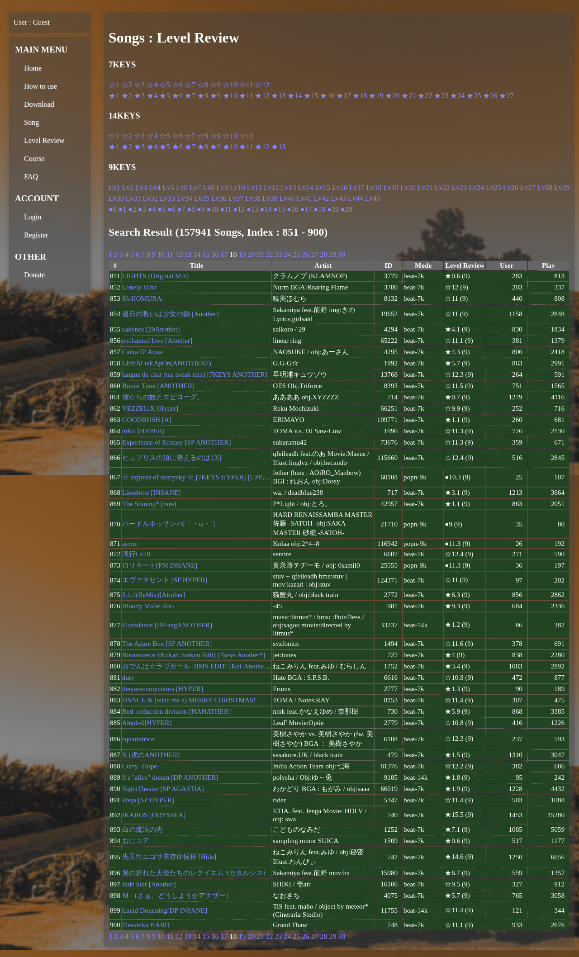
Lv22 (442, 187)
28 (323, 254)
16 (214, 254)
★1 (114, 95)
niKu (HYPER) (143, 431)
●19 (333, 209)
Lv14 (305, 187)
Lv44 (355, 198)
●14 (266, 209)
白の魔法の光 (142, 829)
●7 (181, 209)
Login (32, 217)
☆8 (202, 85)
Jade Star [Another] (149, 884)
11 (169, 254)
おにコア (135, 840)
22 (269, 254)
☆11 (246, 85)
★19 (376, 95)
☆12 (262, 85)
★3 (139, 95)
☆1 (114, 85)
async (130, 543)
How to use (40, 86)
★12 (262, 95)
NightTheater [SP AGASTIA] (163, 788)
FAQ (31, 176)
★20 (392, 95)
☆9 (215, 85)
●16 (293, 209)
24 (287, 254)
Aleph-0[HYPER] (147, 722)
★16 (327, 95)
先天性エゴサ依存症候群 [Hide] (169, 856)
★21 (408, 95)
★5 (164, 95)
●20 (346, 209)
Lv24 (476, 187)
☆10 (230, 85)
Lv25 (493, 187)
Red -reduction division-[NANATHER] (176, 711)
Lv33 (167, 198)
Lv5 (168, 187)
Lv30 (116, 198)
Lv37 (235, 198)
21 (260, 254)
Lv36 (219, 198)
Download (39, 104)
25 (296, 254)
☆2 (126, 85)
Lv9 (222, 187)
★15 (311, 95)
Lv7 (195, 187)
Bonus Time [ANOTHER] (158, 385)
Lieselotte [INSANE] (151, 492)
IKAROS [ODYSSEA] (154, 815)
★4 (152, 95)
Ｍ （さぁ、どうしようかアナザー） (177, 895)
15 (205, 254)
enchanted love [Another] (157, 340)
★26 (490, 95)
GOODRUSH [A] (146, 419)
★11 (246, 95)
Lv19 (391, 187)
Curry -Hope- (140, 766)
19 (242, 254)
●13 (252, 209)
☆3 (139, 85)
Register (36, 235)
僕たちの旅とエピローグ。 (163, 397)
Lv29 (562, 187)
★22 (425, 95)
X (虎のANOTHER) (151, 754)
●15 (279, 209)
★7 (190, 95)
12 (178, 254)
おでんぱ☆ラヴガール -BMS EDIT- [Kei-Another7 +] (200, 666)
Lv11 (254, 187)
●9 (201, 209)
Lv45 (372, 198)
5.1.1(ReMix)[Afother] (153, 594)
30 (341, 254)
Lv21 (425, 187)
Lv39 (270, 198)
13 (187, 254)
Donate (34, 275)
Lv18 (374, 187)
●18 (320, 209)
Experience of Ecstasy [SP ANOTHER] (176, 442)
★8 (202, 95)
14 (196, 254)
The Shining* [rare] (149, 503)
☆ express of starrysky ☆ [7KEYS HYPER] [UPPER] (198, 477)
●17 (306, 209)
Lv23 (459, 187)
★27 (506, 95)
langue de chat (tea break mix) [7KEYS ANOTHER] (194, 374)
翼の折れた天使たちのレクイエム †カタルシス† (194, 872)
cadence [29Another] (151, 329)
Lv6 (182, 187)
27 (314, 254)
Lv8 (208, 187)
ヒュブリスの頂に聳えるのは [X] (172, 457)
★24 (457, 95)
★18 (359, 95)
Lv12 (271, 187)
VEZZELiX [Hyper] (150, 408)
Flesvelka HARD (146, 925)
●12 (239, 209)
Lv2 (128, 187)
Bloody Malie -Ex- (148, 606)
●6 (171, 209)
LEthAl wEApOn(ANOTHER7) (166, 363)
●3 (142, 209)
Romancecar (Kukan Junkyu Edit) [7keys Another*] (194, 655)
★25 (473, 95)
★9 (215, 95)
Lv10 (237, 187)
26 (305, 254)
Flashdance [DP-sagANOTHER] (167, 625)
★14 (294, 95)
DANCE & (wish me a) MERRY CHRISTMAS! (189, 700)
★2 (126, 95)
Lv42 (321, 198)
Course (34, 158)
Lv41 (304, 198)
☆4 (152, 85)
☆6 (177, 85)
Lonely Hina (139, 287)
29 (332, 254)
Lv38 (253, 198)
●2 (132, 209)
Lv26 (510, 187)
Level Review (44, 140)
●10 (212, 209)
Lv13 (288, 187)
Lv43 (338, 198)
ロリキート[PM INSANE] (160, 565)
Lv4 (155, 187)
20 (251, 254)
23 (278, 254)
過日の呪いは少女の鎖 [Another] (170, 313)
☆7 (190, 85)
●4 (152, 209)
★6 (177, 95)
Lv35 (201, 198)
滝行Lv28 (136, 554)
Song (31, 122)
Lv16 (339, 187)
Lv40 (287, 198)
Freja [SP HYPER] (148, 800)
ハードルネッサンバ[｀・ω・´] (168, 523)
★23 (441, 95)
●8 (191, 209)
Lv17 (357, 187)
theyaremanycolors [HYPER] (162, 688)
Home (33, 68)
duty (128, 677)
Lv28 (545, 187)
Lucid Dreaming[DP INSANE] (164, 910)
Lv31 (133, 198)
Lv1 (114, 187)
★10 (230, 95)
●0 (113, 209)
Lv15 (322, 187)
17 (224, 254)
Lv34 (184, 198)
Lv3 (141, 187)
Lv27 (528, 187)
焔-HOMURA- (143, 298)
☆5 (164, 85)
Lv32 (150, 198)
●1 (123, 209)
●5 (161, 209)
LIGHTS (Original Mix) (155, 276)
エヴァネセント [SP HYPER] (165, 579)
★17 (343, 95)
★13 (278, 95)
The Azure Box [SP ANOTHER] (167, 643)
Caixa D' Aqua (142, 351)
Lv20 (408, 187)
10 (161, 254)
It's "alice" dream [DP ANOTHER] (170, 777)
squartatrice (138, 739)
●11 (225, 209)
